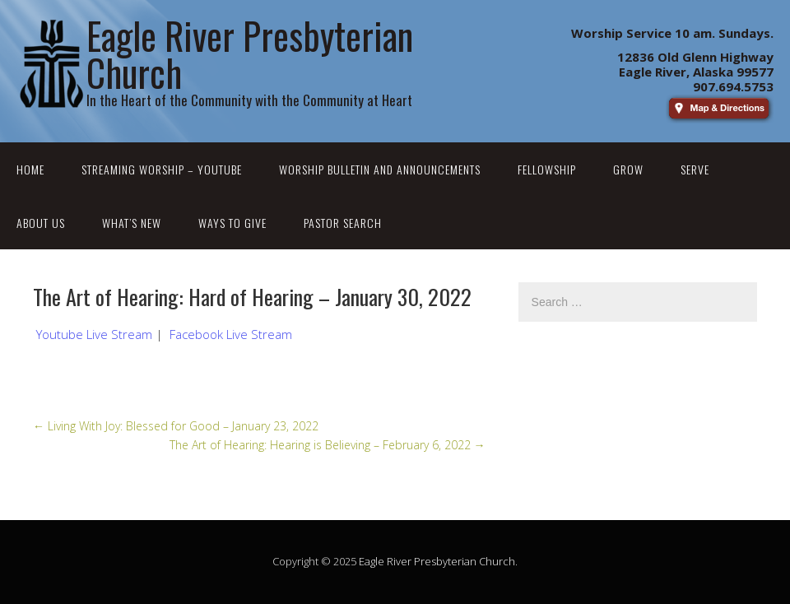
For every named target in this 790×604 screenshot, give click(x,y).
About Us (40, 222)
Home (30, 169)
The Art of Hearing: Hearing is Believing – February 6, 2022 (328, 445)
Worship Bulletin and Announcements (380, 169)
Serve (695, 169)
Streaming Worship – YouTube (161, 169)
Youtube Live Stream (94, 334)
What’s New (131, 222)
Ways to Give (232, 222)
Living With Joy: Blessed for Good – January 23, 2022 (175, 426)
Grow (628, 169)
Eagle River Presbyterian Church (437, 561)
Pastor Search (343, 222)
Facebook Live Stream (231, 334)
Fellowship (547, 169)
